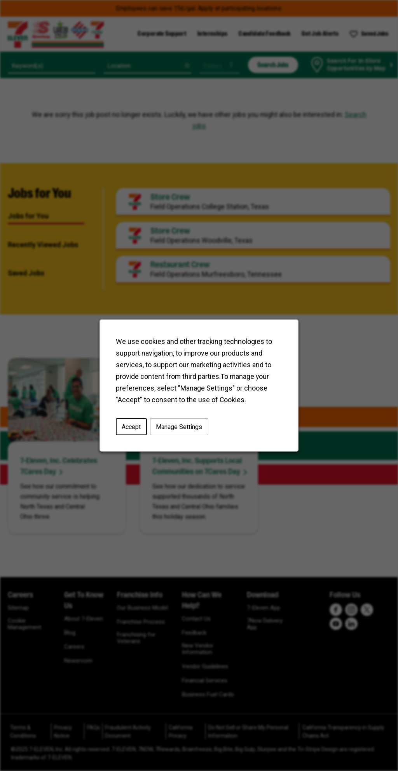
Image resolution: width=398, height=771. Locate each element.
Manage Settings (179, 427)
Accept (131, 427)
